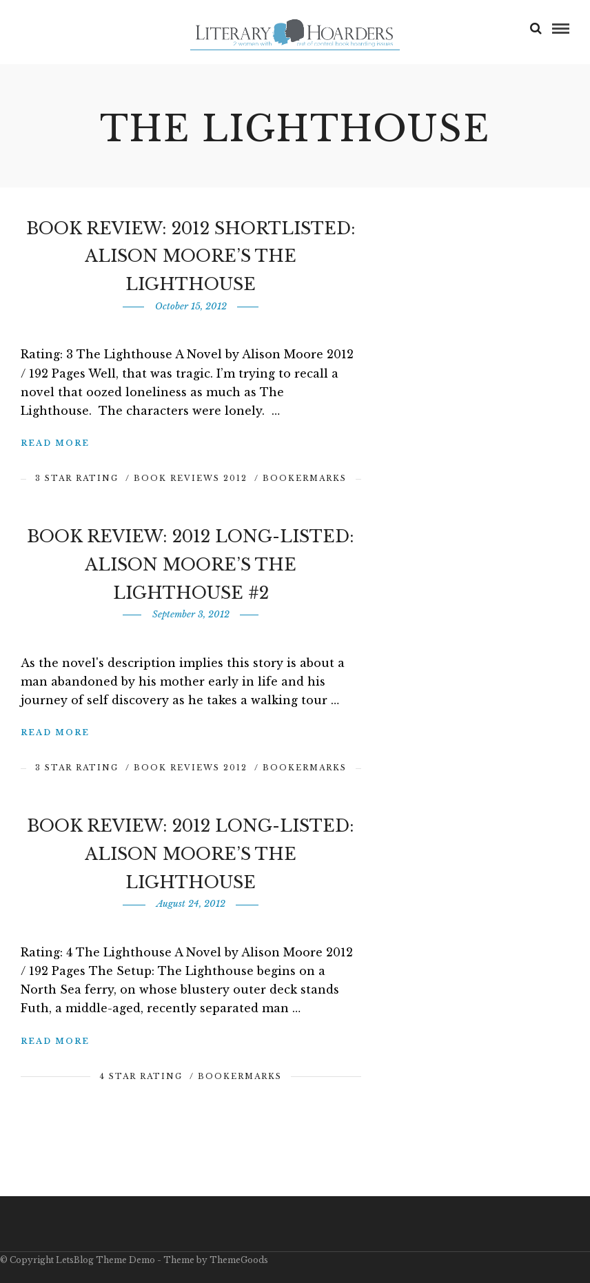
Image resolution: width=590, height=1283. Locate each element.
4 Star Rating (141, 1076)
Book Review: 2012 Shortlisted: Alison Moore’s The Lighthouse (191, 256)
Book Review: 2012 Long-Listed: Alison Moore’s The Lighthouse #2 (190, 564)
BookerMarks (305, 478)
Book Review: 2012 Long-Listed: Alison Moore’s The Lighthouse (190, 854)
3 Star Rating (77, 478)
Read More (55, 443)
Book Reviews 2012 (190, 478)
